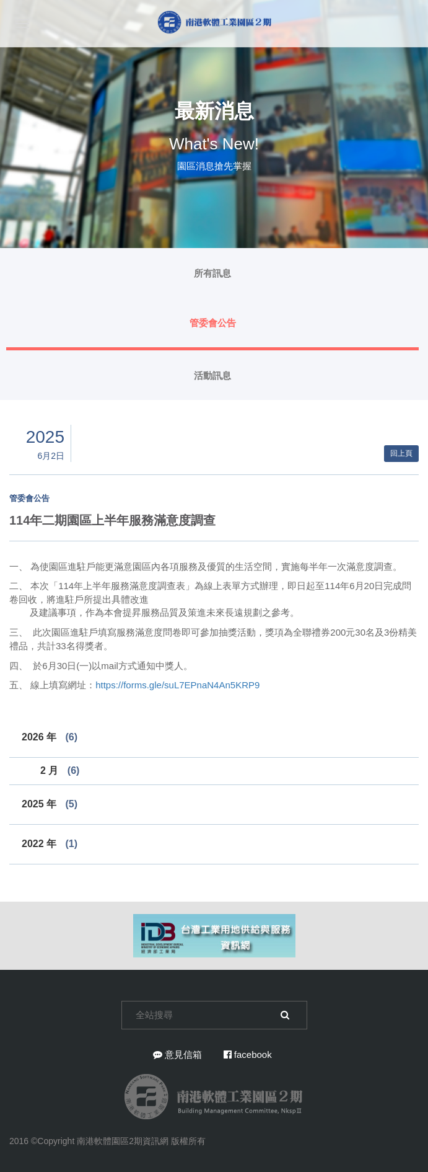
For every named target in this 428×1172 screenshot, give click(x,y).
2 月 (59, 770)
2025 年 (49, 804)
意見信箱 (177, 1054)
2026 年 (49, 737)
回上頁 (401, 453)
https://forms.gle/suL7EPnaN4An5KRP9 (177, 685)
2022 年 (49, 843)
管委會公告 (213, 322)
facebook (248, 1054)
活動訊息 (212, 375)
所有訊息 (212, 273)
